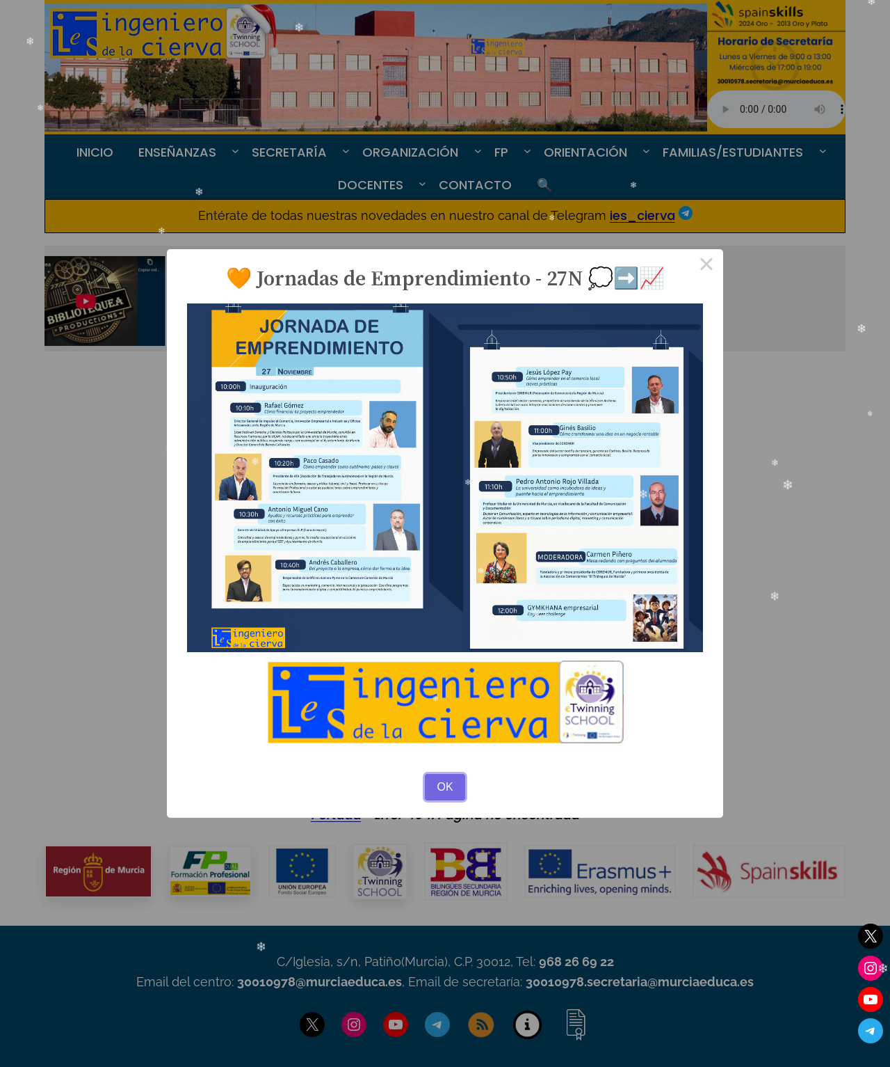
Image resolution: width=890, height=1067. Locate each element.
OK (445, 787)
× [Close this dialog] (706, 266)
